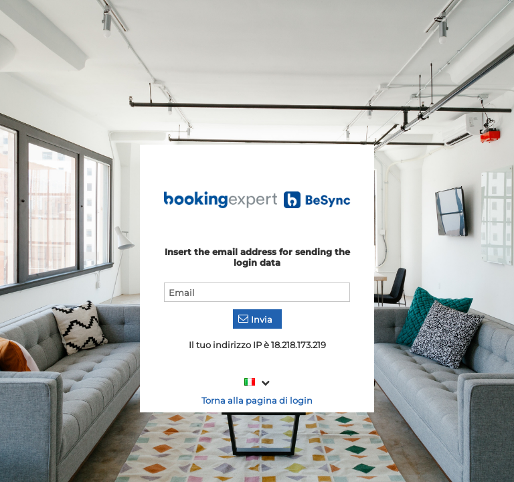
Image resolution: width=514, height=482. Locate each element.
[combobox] (257, 383)
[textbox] (257, 292)
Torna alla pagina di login (257, 400)
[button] (257, 319)
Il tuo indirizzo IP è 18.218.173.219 (257, 344)
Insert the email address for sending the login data (257, 257)
